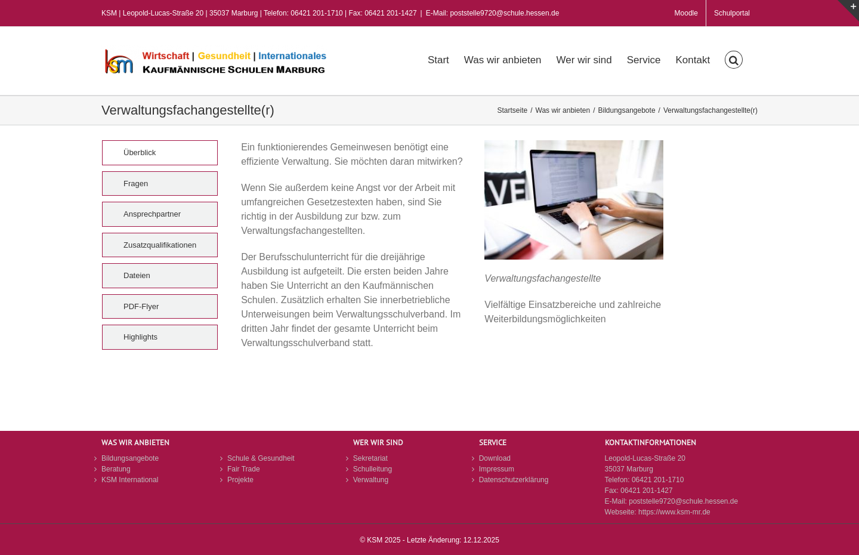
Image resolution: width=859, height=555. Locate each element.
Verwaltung (370, 480)
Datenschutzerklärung (514, 480)
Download (495, 458)
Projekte (240, 480)
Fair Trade (243, 469)
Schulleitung (372, 469)
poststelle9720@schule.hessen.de (683, 501)
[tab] (160, 152)
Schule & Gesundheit (261, 458)
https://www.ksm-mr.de (674, 512)
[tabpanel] (475, 257)
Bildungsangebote (130, 458)
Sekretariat (370, 458)
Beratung (116, 469)
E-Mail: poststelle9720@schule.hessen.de (493, 13)
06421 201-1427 (646, 490)
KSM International (129, 480)
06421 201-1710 (658, 480)
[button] (734, 58)
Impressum (496, 469)
